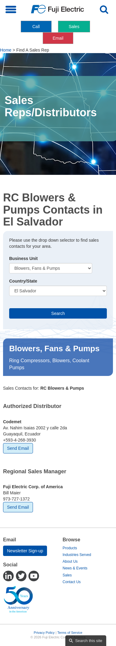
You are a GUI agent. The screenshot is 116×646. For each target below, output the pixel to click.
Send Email (18, 448)
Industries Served (77, 555)
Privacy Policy (44, 632)
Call (36, 26)
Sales (74, 26)
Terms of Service (69, 632)
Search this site (88, 640)
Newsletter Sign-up (25, 550)
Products (70, 548)
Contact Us (72, 582)
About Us (70, 561)
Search (58, 313)
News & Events (75, 568)
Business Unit (23, 258)
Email (58, 38)
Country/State (23, 281)
